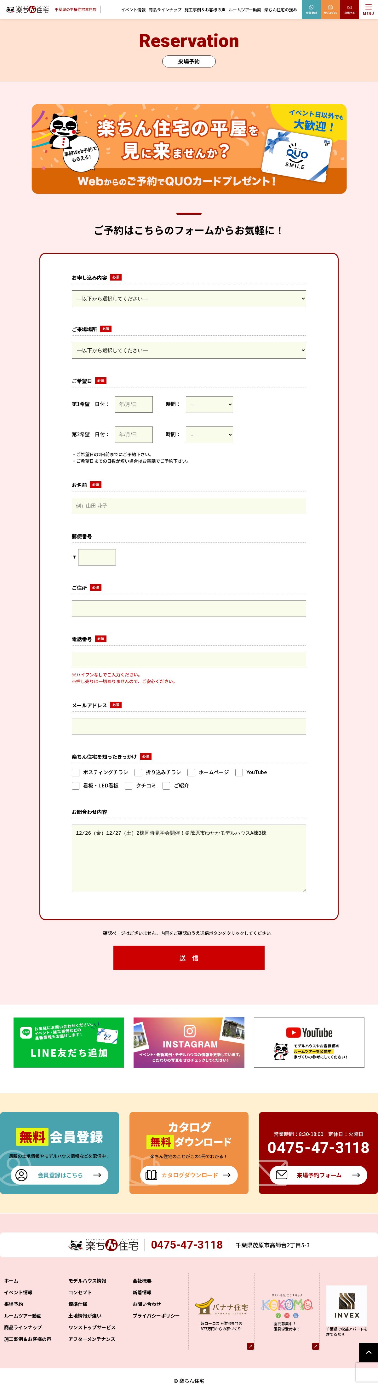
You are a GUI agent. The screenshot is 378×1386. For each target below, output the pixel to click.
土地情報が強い (84, 1328)
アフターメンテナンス (91, 1351)
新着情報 (142, 1305)
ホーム (11, 1293)
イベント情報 (133, 10)
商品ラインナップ (165, 10)
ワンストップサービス (92, 1340)
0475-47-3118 (187, 1257)
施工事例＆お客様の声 (205, 10)
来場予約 (13, 1316)
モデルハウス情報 (87, 1293)
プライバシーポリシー (156, 1328)
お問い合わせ (147, 1316)
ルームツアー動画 (245, 10)
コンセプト (80, 1305)
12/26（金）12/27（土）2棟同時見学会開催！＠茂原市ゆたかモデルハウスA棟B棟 (189, 865)
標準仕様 (77, 1316)
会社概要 (142, 1293)
